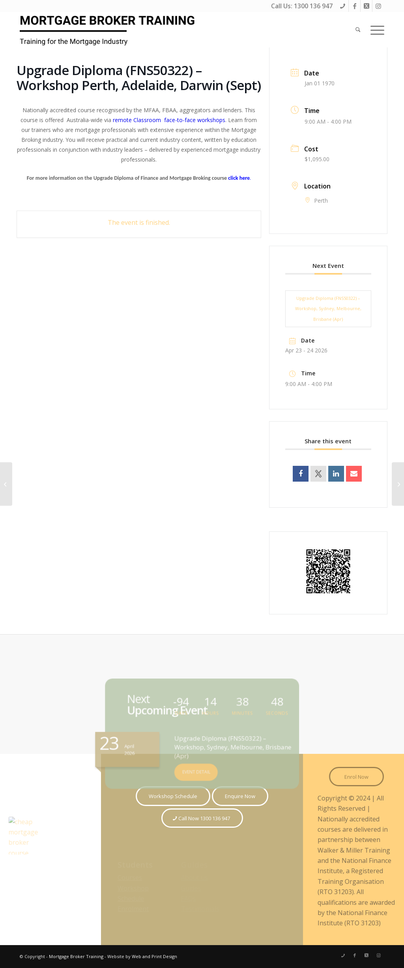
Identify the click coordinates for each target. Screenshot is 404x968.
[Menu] (374, 29)
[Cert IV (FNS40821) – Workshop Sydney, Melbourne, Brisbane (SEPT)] (398, 484)
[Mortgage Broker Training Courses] (108, 29)
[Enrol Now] (359, 777)
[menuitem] (358, 29)
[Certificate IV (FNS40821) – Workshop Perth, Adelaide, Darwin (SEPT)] (6, 484)
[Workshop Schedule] (173, 796)
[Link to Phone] (342, 6)
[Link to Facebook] (354, 6)
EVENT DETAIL (197, 767)
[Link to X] (366, 6)
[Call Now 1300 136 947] (202, 818)
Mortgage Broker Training (76, 956)
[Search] (358, 29)
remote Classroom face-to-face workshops (168, 120)
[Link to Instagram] (378, 6)
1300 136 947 (313, 6)
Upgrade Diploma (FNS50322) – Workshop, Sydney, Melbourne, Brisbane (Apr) (328, 308)
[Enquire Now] (240, 796)
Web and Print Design (154, 956)
